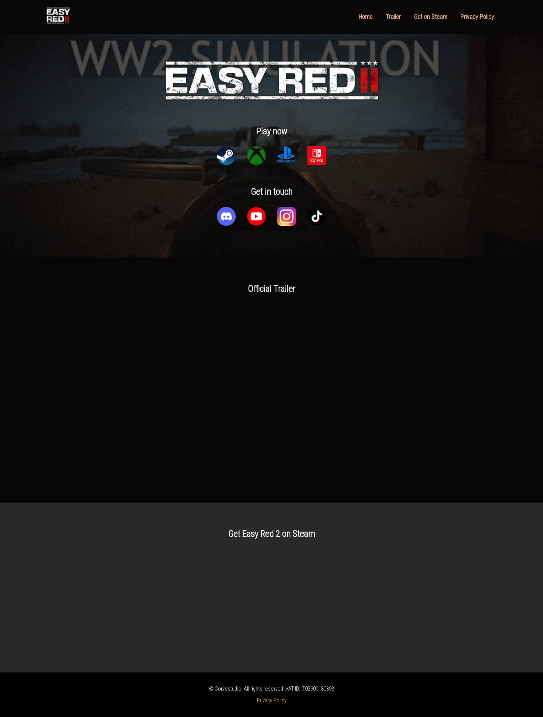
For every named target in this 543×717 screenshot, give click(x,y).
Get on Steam (430, 16)
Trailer (393, 16)
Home (366, 16)
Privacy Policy (477, 16)
